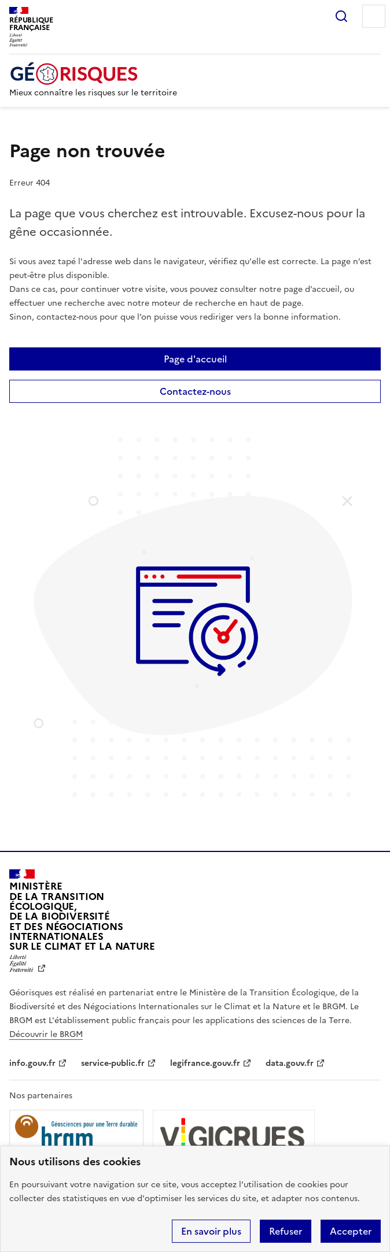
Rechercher (341, 16)
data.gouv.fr (290, 1063)
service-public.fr (113, 1063)
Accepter (350, 1231)
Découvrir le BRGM (46, 1034)
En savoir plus (211, 1231)
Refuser (285, 1231)
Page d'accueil (195, 359)
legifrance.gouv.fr (205, 1063)
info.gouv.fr (32, 1063)
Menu (373, 16)
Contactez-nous (195, 391)
